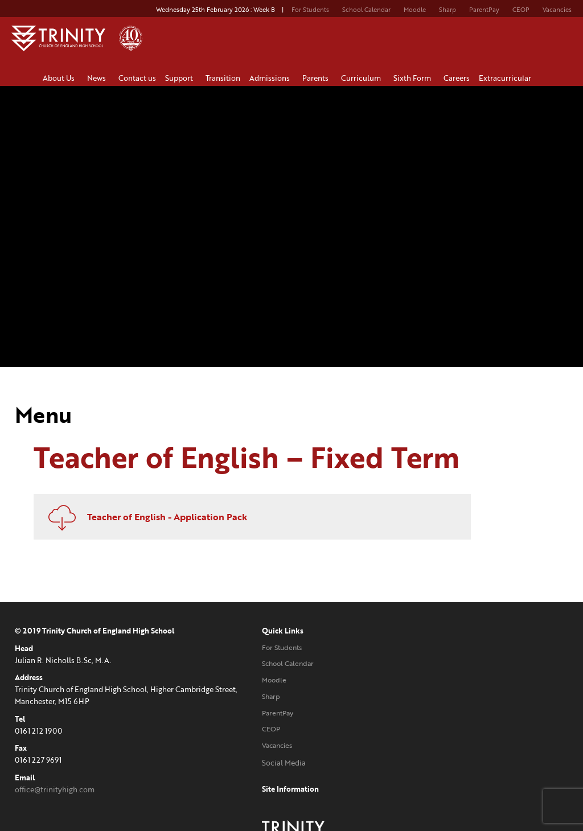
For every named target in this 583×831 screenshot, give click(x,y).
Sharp (447, 9)
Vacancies (557, 9)
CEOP (520, 9)
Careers (457, 78)
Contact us (137, 78)
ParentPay (484, 9)
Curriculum (362, 78)
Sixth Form (413, 78)
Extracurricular (507, 78)
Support (180, 78)
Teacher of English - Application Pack (268, 515)
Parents (317, 78)
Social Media (229, 761)
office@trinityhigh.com (55, 787)
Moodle (415, 9)
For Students (310, 9)
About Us (60, 78)
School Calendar (366, 9)
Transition (223, 78)
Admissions (271, 78)
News (98, 78)
